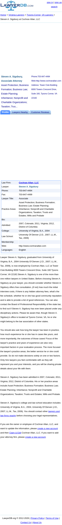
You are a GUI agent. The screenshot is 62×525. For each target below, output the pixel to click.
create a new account (47, 428)
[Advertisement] (31, 48)
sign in (50, 2)
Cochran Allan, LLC (29, 182)
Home (3, 15)
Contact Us (26, 522)
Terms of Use (52, 518)
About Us (37, 522)
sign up (58, 2)
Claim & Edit (15, 432)
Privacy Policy (37, 518)
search (54, 6)
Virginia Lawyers (16, 15)
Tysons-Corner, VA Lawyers (40, 15)
